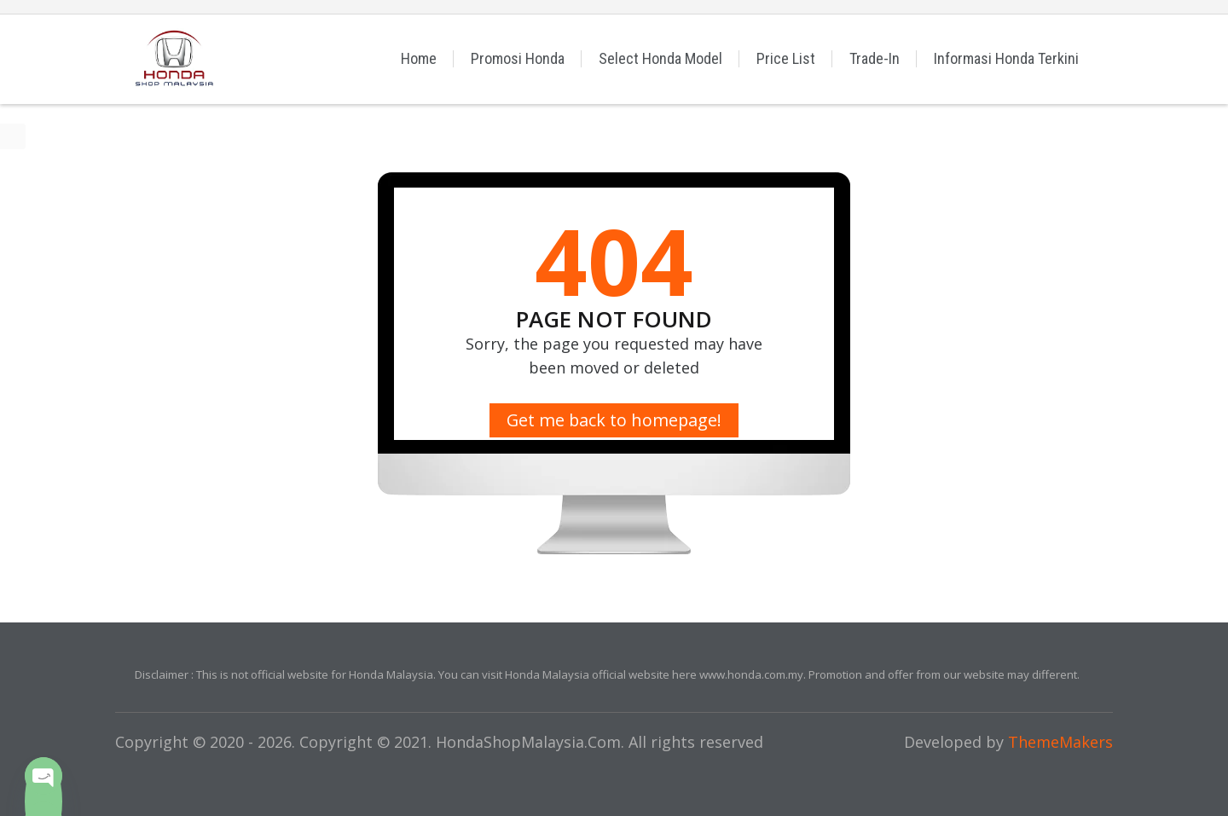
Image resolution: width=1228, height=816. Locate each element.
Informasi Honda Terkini (1006, 58)
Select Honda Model (660, 58)
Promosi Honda (518, 58)
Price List (785, 58)
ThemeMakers (1060, 742)
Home (419, 58)
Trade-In (874, 58)
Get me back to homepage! (614, 419)
